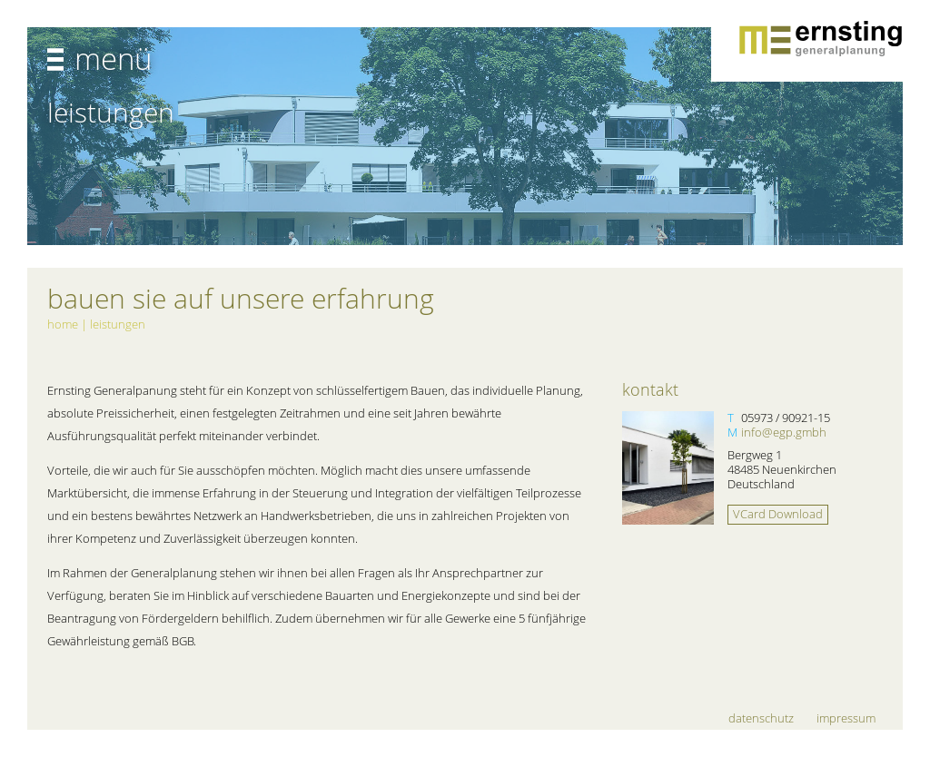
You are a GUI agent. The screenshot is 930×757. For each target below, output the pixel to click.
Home (62, 324)
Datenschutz (761, 718)
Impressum (846, 718)
